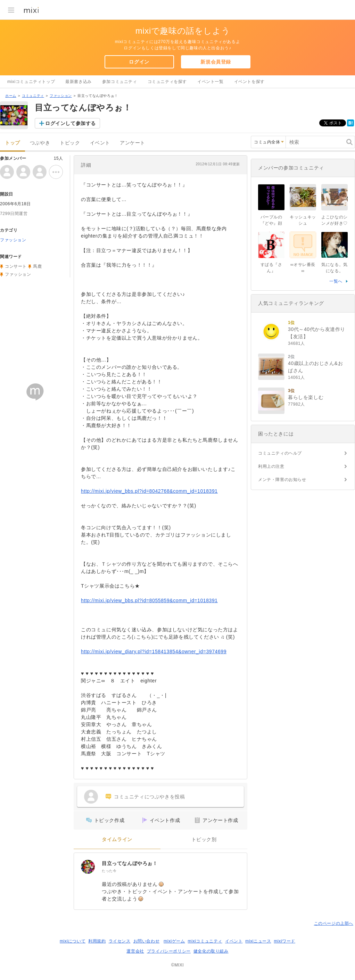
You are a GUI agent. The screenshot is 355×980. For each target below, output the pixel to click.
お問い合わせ (146, 941)
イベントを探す (249, 81)
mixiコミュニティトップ (31, 81)
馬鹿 (37, 266)
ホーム (10, 96)
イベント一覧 (210, 81)
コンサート (16, 266)
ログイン (139, 62)
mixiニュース (258, 941)
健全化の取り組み (211, 951)
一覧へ (335, 281)
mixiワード (284, 941)
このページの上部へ (333, 923)
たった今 (109, 871)
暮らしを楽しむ (305, 397)
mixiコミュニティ (205, 941)
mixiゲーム (174, 941)
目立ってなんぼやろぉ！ (130, 863)
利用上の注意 (271, 466)
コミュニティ (33, 96)
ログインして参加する (70, 123)
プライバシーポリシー (169, 951)
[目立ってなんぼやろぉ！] (88, 867)
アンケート (132, 143)
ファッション (61, 96)
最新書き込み (78, 81)
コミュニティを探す (167, 81)
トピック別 (204, 839)
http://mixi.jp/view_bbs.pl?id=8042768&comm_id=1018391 (149, 491)
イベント (100, 143)
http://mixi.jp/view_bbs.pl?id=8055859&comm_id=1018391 (149, 600)
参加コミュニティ (119, 81)
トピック (70, 143)
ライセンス (120, 941)
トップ (12, 143)
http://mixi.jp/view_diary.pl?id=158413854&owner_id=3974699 (153, 651)
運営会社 (135, 951)
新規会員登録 (215, 62)
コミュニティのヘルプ (280, 453)
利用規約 (97, 941)
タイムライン (117, 839)
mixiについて (72, 941)
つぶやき (40, 143)
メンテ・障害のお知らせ (282, 479)
